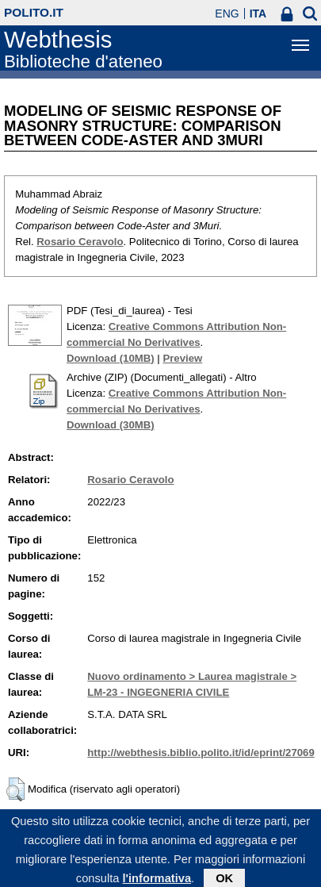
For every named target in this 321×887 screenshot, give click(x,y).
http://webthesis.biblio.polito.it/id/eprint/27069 (200, 752)
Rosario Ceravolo (79, 242)
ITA (258, 13)
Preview (182, 358)
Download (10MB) (111, 358)
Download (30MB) (111, 425)
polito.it (33, 12)
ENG (227, 13)
